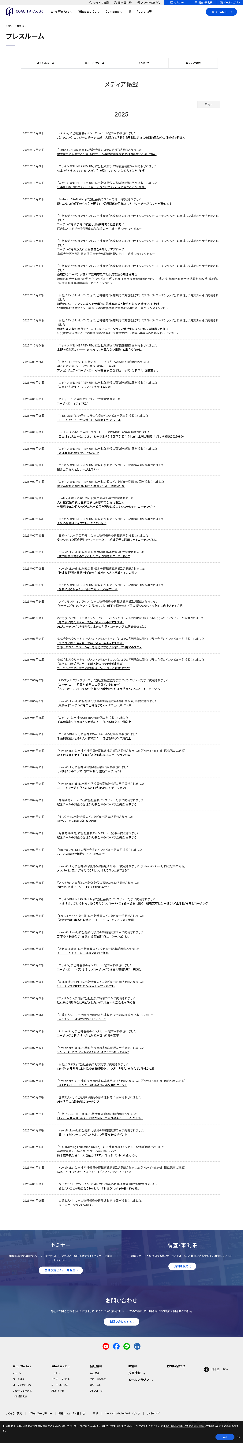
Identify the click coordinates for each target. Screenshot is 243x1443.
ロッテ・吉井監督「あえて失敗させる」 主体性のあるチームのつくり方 (100, 1118)
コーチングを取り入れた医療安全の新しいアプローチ (91, 249)
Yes (225, 1437)
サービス (55, 1374)
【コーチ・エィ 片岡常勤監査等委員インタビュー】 (89, 684)
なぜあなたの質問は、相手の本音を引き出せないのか (91, 486)
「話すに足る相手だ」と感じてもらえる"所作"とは (87, 589)
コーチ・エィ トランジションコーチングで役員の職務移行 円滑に (99, 969)
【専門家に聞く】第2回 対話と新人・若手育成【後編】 (90, 622)
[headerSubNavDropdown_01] (99, 2)
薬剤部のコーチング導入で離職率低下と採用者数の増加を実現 (97, 274)
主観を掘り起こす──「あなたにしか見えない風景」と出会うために (99, 349)
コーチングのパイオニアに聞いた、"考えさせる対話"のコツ (93, 668)
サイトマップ (153, 1414)
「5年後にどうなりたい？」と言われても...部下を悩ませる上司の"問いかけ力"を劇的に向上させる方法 (120, 606)
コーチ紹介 (18, 1380)
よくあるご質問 (14, 1414)
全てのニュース (45, 63)
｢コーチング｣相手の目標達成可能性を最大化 (86, 986)
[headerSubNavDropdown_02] (123, 2)
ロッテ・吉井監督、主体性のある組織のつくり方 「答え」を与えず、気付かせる (106, 1068)
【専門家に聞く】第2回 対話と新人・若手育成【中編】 (90, 643)
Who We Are (22, 1367)
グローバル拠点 (98, 1380)
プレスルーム (96, 1391)
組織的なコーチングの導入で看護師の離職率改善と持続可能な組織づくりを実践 (108, 304)
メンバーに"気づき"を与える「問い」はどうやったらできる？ (93, 870)
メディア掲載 (193, 63)
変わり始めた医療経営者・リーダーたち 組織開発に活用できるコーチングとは (107, 540)
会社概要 (94, 1374)
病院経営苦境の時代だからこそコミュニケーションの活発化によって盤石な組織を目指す (112, 329)
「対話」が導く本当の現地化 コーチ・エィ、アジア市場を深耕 (95, 920)
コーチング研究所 (22, 1385)
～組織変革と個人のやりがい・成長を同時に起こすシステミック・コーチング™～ (106, 507)
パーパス (17, 1374)
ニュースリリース (94, 63)
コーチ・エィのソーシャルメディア (122, 1414)
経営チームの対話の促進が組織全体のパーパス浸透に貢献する (97, 804)
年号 (207, 104)
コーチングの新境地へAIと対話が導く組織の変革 (88, 1035)
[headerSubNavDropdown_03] (149, 2)
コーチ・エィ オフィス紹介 (73, 403)
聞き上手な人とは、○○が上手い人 (78, 469)
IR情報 (132, 1367)
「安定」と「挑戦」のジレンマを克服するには (84, 387)
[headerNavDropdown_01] (64, 11)
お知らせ (144, 63)
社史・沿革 (95, 1385)
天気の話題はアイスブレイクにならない (82, 523)
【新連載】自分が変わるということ (78, 453)
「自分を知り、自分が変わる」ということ (81, 1019)
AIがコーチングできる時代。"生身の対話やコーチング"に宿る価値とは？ (102, 626)
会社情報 (19, 26)
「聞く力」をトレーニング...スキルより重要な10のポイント (92, 1085)
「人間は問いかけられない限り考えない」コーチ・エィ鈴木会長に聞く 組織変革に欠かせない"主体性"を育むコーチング (132, 903)
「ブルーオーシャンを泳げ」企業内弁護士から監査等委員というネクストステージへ (108, 689)
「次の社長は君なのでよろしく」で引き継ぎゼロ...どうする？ (93, 556)
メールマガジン (138, 1380)
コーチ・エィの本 (59, 1385)
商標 (95, 1414)
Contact (219, 12)
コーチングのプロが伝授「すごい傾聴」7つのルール (89, 420)
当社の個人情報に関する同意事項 (184, 1426)
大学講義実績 (20, 1397)
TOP (8, 26)
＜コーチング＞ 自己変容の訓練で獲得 (83, 953)
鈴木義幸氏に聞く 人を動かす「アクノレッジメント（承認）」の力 (97, 1155)
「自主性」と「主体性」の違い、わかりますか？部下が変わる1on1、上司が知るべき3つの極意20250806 (120, 436)
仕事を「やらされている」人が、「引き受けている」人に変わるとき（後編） (101, 170)
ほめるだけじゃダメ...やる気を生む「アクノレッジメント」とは (94, 1172)
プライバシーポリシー (40, 1414)
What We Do (60, 1367)
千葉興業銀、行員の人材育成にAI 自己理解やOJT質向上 (94, 722)
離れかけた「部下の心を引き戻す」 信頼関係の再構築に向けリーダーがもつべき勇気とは (114, 203)
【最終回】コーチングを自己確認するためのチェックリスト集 (94, 705)
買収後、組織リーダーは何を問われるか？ (83, 887)
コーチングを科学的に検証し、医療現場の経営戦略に (90, 224)
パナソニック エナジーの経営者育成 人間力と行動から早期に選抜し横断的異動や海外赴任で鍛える (121, 137)
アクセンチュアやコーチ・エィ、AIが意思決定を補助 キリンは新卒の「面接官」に (107, 370)
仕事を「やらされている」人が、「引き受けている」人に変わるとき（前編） (101, 187)
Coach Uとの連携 (22, 1391)
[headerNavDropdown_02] (91, 11)
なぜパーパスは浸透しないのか (77, 821)
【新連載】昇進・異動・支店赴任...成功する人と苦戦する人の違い (97, 573)
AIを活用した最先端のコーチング (78, 1101)
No (238, 1437)
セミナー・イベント (60, 1380)
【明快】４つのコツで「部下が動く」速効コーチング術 (89, 771)
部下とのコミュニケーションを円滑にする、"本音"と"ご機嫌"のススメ (99, 647)
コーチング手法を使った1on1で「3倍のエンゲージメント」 (93, 788)
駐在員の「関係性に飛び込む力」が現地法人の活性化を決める (96, 1002)
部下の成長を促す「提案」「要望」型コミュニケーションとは (93, 755)
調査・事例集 (58, 1391)
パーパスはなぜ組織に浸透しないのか (81, 854)
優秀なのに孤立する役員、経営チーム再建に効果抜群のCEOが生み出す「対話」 (107, 154)
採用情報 (134, 1374)
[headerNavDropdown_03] (116, 11)
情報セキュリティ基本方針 (72, 1414)
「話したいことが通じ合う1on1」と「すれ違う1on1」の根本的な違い (98, 1188)
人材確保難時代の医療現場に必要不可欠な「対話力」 (91, 502)
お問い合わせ (176, 1367)
